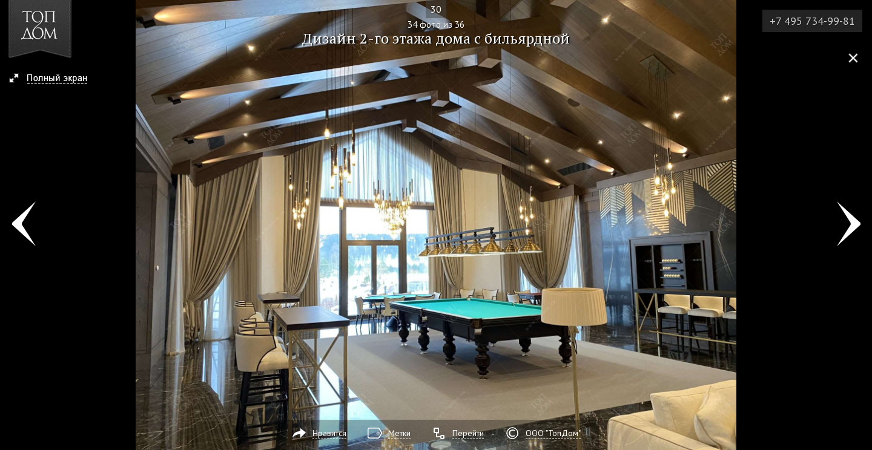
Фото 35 (848, 225)
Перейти (468, 433)
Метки (399, 433)
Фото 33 (23, 225)
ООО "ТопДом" (553, 433)
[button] (53, 79)
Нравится (329, 433)
